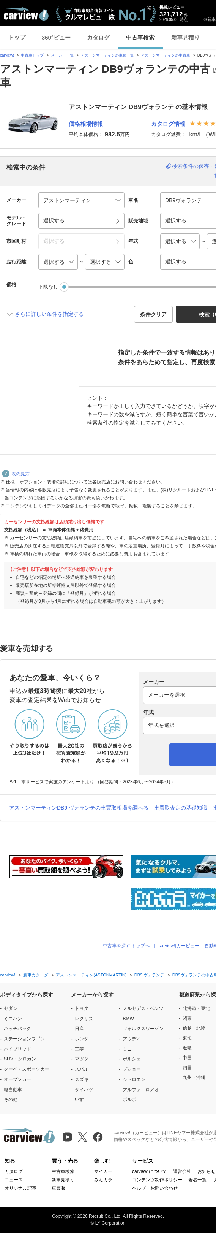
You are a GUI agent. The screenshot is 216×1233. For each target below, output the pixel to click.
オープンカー (17, 1079)
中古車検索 (140, 37)
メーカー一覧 (62, 55)
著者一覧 (197, 1179)
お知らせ (206, 1171)
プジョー (132, 1069)
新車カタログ (35, 975)
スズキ (81, 1079)
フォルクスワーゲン (143, 1028)
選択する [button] (54, 220)
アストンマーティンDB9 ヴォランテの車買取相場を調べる (78, 808)
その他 (10, 1099)
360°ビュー (56, 37)
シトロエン (134, 1079)
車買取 (58, 1188)
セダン (10, 1008)
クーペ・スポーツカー (26, 1069)
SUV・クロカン (20, 1059)
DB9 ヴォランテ (149, 975)
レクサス (84, 1018)
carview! (7, 55)
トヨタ (81, 1008)
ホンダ (81, 1038)
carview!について (149, 1171)
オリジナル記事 (20, 1188)
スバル (81, 1069)
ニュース (14, 1179)
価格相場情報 (86, 123)
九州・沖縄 (194, 1077)
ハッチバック (17, 1028)
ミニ (127, 1049)
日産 (79, 1028)
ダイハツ (84, 1089)
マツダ (81, 1059)
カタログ (98, 37)
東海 (187, 1038)
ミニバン (13, 1018)
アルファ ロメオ (141, 1089)
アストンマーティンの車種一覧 (107, 55)
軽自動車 (13, 1089)
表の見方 (16, 474)
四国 (187, 1067)
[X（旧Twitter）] (82, 1137)
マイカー (103, 1171)
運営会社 (182, 1171)
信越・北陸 (194, 1028)
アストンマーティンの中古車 (165, 55)
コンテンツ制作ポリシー (157, 1179)
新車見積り (185, 37)
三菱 (79, 1049)
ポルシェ (132, 1059)
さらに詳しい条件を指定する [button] (49, 314)
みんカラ (103, 1179)
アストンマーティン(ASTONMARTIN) (91, 975)
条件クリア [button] (153, 314)
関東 (187, 1018)
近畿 (187, 1048)
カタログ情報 (168, 123)
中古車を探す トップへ (126, 945)
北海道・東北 (196, 1008)
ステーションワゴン (24, 1038)
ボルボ (129, 1099)
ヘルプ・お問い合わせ (155, 1188)
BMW (128, 1018)
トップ (16, 37)
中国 (187, 1057)
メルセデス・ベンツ (143, 1008)
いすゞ (81, 1099)
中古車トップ (32, 55)
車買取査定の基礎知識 (180, 808)
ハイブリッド (17, 1049)
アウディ (132, 1038)
